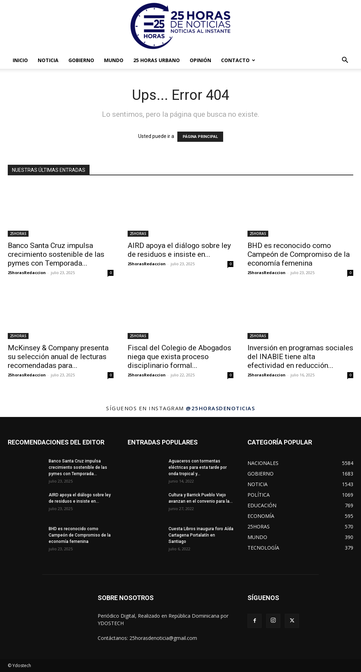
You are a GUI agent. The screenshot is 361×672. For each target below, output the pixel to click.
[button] (344, 60)
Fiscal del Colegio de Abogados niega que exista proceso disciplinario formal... (179, 357)
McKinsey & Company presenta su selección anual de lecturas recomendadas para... (58, 357)
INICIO (20, 60)
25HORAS (18, 233)
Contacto (238, 60)
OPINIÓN (200, 60)
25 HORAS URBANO (156, 60)
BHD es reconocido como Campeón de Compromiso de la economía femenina (298, 254)
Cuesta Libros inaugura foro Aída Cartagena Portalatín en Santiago (201, 535)
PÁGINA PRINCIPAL (200, 136)
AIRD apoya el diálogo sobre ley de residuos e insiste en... (179, 250)
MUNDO (113, 60)
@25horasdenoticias (220, 408)
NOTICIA (48, 60)
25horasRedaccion (27, 272)
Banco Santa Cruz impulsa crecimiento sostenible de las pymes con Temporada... (56, 254)
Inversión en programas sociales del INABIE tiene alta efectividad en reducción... (300, 357)
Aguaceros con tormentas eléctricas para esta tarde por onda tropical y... (198, 467)
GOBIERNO (81, 60)
